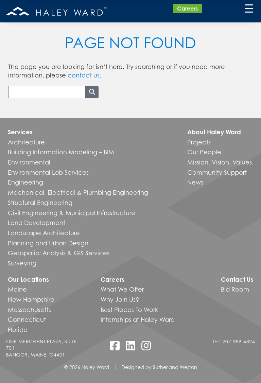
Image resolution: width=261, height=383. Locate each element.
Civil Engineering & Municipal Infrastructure (71, 212)
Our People (204, 152)
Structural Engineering (40, 202)
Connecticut (27, 319)
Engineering (25, 182)
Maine (17, 289)
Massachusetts (29, 309)
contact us (84, 75)
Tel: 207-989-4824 (233, 341)
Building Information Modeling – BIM (61, 152)
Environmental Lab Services (48, 172)
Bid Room (235, 289)
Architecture (26, 142)
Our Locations (28, 279)
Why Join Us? (120, 299)
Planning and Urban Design (48, 243)
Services (20, 132)
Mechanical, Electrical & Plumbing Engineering (78, 192)
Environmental (29, 162)
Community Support (217, 172)
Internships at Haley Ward (138, 319)
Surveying (22, 263)
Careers (187, 8)
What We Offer (122, 289)
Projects (199, 142)
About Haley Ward (214, 132)
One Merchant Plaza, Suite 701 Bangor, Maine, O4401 (41, 348)
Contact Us (237, 279)
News (195, 182)
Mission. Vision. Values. (220, 162)
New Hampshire (31, 299)
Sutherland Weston (175, 367)
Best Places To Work (129, 309)
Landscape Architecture (44, 233)
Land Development (36, 222)
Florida (18, 329)
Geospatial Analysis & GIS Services (58, 253)
